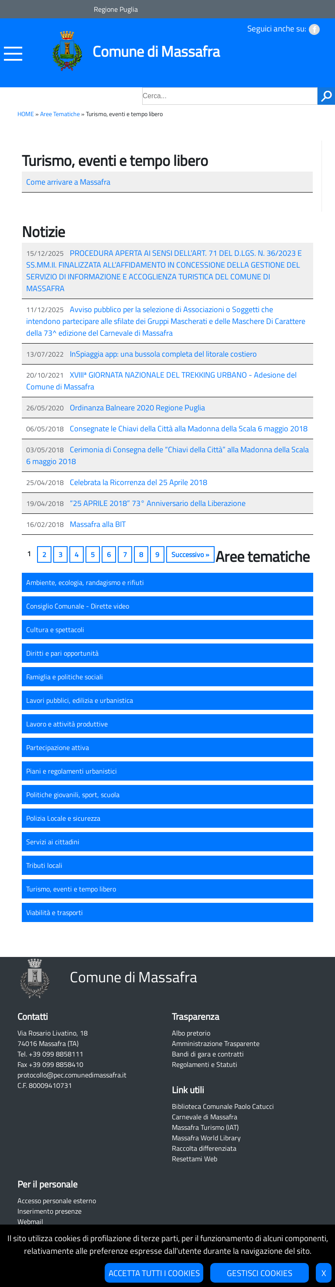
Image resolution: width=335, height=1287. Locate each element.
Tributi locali (44, 865)
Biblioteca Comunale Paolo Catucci (223, 1106)
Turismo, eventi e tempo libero (71, 889)
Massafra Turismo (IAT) (205, 1127)
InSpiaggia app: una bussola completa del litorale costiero (163, 354)
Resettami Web (194, 1158)
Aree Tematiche (60, 114)
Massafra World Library (206, 1137)
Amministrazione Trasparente (216, 1043)
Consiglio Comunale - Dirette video (77, 606)
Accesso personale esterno (56, 1200)
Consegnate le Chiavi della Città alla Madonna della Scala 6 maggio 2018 (189, 428)
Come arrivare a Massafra (68, 182)
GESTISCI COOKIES (259, 1272)
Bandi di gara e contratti (208, 1054)
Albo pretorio (191, 1033)
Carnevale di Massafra (204, 1117)
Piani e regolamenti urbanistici (71, 771)
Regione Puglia (116, 9)
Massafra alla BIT (98, 524)
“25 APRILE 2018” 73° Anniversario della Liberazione (158, 503)
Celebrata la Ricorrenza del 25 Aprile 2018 (138, 482)
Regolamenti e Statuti (204, 1064)
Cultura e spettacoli (55, 629)
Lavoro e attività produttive (67, 724)
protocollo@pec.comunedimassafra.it (71, 1075)
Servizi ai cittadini (52, 841)
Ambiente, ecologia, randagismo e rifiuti (85, 582)
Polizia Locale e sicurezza (63, 818)
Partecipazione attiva (57, 747)
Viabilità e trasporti (54, 912)
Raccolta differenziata (204, 1148)
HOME (25, 114)
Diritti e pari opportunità (62, 653)
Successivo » (190, 554)
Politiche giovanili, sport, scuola (73, 794)
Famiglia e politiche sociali (64, 676)
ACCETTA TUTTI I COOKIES (154, 1272)
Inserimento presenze (49, 1211)
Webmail (30, 1221)
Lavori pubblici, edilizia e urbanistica (79, 700)
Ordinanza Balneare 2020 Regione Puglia (137, 407)
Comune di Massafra (156, 51)
